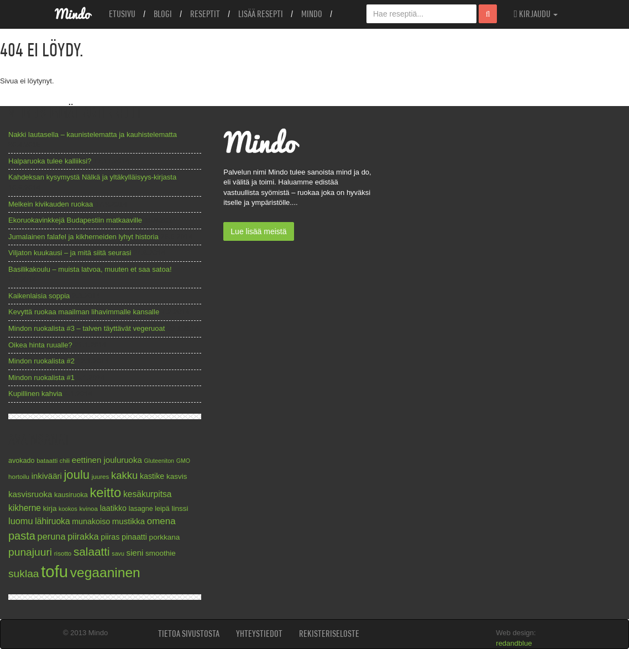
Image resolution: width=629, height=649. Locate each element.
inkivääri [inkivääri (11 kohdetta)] (47, 476)
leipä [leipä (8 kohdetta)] (162, 509)
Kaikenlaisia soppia (39, 296)
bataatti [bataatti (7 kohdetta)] (46, 460)
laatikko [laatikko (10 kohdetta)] (113, 508)
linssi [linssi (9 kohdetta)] (179, 508)
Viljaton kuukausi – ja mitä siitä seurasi (69, 253)
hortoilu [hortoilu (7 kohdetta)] (18, 476)
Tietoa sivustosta (188, 633)
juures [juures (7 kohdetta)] (100, 476)
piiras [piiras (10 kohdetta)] (110, 536)
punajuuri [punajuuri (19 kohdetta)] (30, 552)
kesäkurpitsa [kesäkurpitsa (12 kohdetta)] (147, 494)
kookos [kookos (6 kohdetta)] (68, 508)
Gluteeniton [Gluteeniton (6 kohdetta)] (159, 460)
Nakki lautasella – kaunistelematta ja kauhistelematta (92, 134)
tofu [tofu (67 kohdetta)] (54, 571)
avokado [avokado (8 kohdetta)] (21, 461)
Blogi (163, 13)
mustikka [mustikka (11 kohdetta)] (128, 521)
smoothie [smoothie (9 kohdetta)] (160, 553)
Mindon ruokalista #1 (41, 377)
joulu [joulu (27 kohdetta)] (77, 475)
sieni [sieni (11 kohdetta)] (134, 552)
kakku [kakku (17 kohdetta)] (124, 475)
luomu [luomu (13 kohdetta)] (20, 521)
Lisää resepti (260, 13)
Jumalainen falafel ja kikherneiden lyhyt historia (83, 237)
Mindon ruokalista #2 (41, 361)
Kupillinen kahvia (35, 393)
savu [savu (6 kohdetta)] (118, 553)
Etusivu (122, 13)
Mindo (311, 13)
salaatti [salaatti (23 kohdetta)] (92, 551)
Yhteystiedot (259, 633)
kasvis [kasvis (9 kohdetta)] (176, 476)
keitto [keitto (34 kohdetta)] (105, 492)
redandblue (514, 643)
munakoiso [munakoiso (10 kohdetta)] (91, 521)
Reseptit (205, 13)
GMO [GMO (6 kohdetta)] (183, 460)
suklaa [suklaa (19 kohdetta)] (23, 573)
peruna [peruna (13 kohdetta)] (52, 536)
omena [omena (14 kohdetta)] (161, 521)
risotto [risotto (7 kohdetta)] (63, 553)
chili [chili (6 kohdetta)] (65, 460)
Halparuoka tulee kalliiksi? (49, 161)
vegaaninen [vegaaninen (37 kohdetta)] (105, 572)
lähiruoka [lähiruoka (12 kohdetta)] (52, 521)
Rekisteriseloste (329, 633)
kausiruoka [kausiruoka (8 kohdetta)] (71, 495)
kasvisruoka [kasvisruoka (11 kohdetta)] (30, 494)
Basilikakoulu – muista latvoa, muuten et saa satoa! (90, 269)
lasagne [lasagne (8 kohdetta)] (141, 509)
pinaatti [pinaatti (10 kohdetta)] (134, 536)
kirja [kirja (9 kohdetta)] (50, 508)
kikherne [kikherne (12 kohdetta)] (24, 508)
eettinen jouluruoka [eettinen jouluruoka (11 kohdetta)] (107, 460)
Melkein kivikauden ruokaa (50, 204)
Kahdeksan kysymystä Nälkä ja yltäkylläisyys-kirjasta (92, 177)
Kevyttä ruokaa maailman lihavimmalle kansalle (83, 312)
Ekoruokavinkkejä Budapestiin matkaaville (75, 220)
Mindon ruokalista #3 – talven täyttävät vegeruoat (86, 328)
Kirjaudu (535, 14)
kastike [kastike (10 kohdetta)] (152, 476)
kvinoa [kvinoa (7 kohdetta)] (88, 508)
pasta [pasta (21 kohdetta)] (21, 536)
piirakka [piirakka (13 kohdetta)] (82, 536)
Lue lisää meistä (258, 231)
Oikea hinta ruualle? (40, 345)
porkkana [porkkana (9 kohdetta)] (164, 537)
